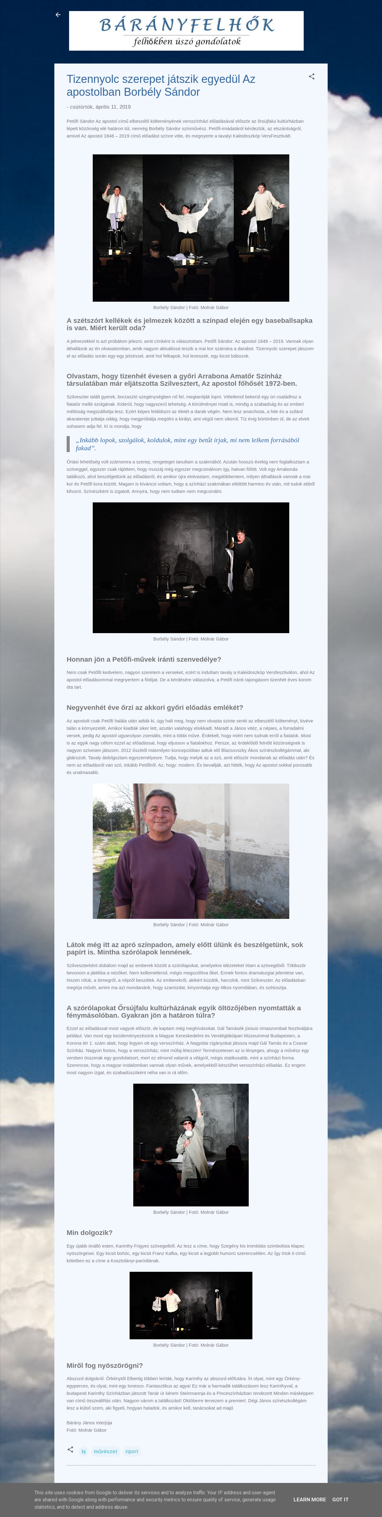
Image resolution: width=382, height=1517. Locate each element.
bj (84, 1451)
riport (132, 1451)
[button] (311, 77)
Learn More (310, 1499)
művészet (105, 1451)
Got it (340, 1499)
